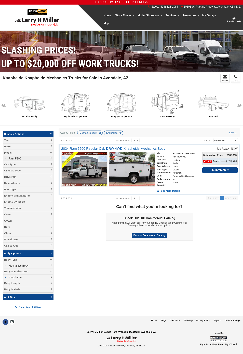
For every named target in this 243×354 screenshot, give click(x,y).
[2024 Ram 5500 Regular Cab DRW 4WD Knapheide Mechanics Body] (113, 149)
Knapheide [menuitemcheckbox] (15, 277)
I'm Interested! (220, 170)
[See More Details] (168, 190)
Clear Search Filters (28, 307)
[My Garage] (209, 15)
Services (172, 15)
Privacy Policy (203, 320)
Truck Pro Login (232, 320)
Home (107, 15)
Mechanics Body (88, 133)
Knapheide (112, 133)
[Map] (106, 24)
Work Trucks (125, 15)
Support (217, 320)
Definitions (175, 320)
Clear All (233, 133)
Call (235, 78)
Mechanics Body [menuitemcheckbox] (18, 265)
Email (225, 78)
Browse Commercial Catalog (149, 235)
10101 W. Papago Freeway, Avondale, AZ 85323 (211, 6)
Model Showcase (150, 15)
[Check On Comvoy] (12, 322)
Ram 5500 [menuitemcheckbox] (14, 158)
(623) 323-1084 (169, 6)
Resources (190, 15)
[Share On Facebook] (5, 322)
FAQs (163, 320)
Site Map (188, 320)
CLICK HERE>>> (137, 2)
